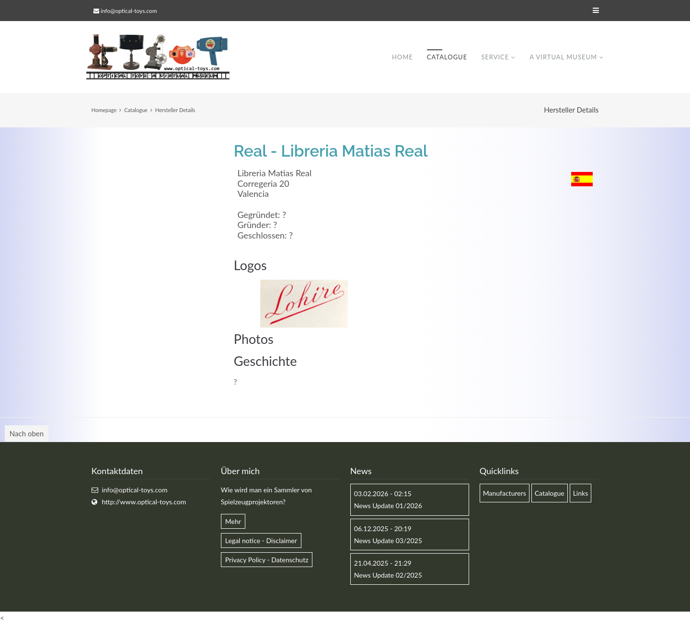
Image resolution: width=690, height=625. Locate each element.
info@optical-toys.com (129, 10)
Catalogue (447, 57)
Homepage (104, 110)
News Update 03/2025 (388, 540)
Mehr (233, 521)
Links (580, 493)
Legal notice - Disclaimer (261, 540)
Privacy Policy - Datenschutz (267, 560)
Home (402, 57)
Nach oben (27, 434)
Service (495, 57)
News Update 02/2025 (388, 575)
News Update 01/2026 (388, 506)
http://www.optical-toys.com (144, 502)
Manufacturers (504, 493)
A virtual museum (563, 57)
